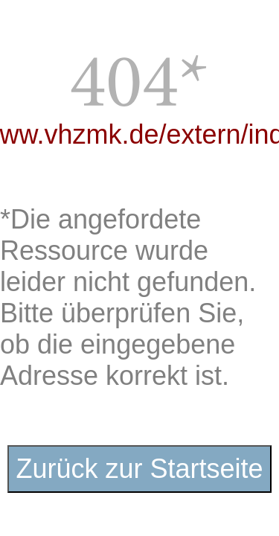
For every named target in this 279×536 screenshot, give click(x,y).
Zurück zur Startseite (139, 468)
